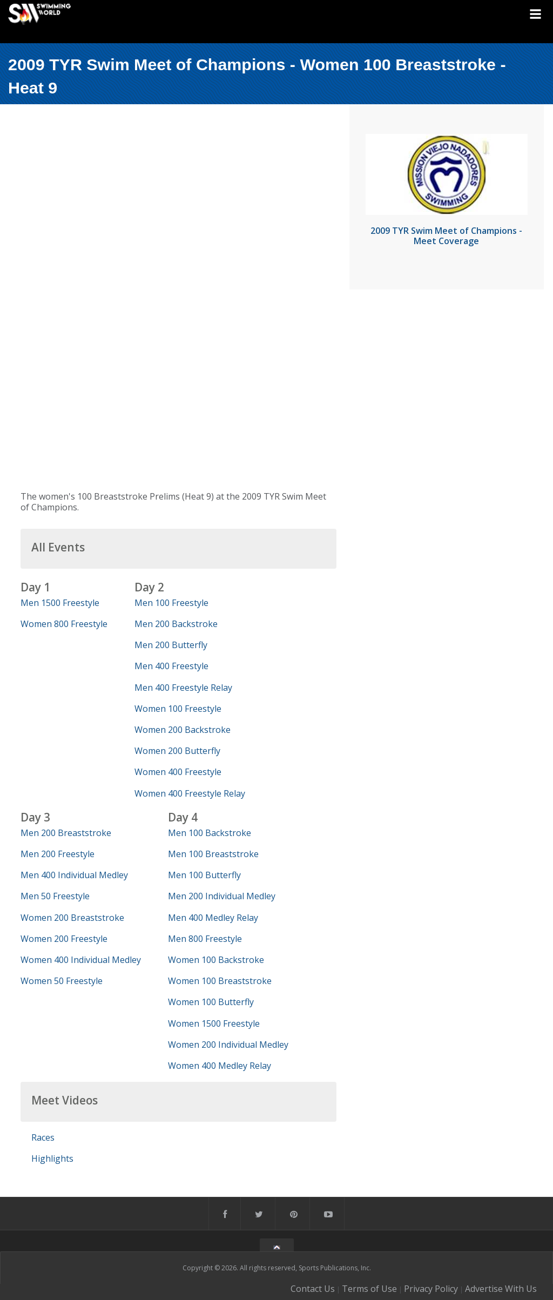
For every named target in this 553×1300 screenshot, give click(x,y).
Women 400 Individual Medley (81, 960)
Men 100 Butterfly (204, 875)
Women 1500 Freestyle (214, 1023)
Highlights (52, 1158)
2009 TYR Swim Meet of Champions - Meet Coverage (446, 236)
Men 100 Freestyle (171, 603)
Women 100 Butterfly (211, 1002)
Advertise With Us (501, 1289)
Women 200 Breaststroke (72, 918)
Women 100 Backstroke (216, 960)
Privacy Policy (431, 1289)
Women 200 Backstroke (182, 730)
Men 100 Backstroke (209, 833)
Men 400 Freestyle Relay (183, 687)
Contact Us (313, 1289)
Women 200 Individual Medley (228, 1044)
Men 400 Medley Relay (213, 918)
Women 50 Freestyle (62, 981)
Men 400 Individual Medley (74, 875)
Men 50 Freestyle (55, 896)
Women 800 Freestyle (64, 624)
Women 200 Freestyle (64, 939)
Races (43, 1137)
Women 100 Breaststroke (220, 981)
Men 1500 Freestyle (60, 603)
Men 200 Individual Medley (221, 896)
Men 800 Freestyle (205, 939)
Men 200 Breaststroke (66, 833)
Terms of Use (369, 1289)
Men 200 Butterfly (170, 645)
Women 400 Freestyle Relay (189, 793)
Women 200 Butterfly (177, 751)
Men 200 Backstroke (176, 624)
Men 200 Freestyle (58, 854)
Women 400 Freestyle (177, 772)
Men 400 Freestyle (171, 666)
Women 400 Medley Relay (219, 1066)
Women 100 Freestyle (177, 709)
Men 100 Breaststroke (213, 854)
